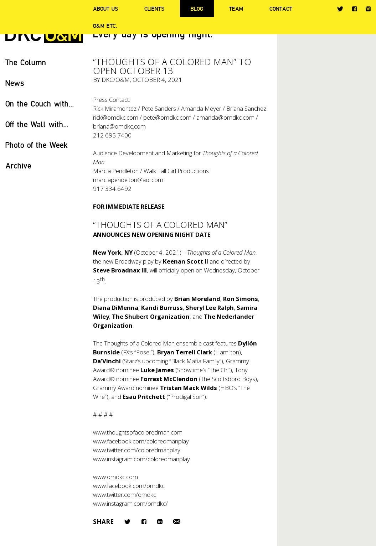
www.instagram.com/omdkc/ (130, 503)
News (14, 83)
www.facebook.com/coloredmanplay (141, 441)
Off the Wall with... (37, 124)
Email (176, 521)
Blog (197, 8)
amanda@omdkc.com (225, 117)
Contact (280, 8)
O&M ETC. (105, 25)
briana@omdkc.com (119, 126)
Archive (18, 165)
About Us (105, 8)
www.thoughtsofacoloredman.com (137, 432)
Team (236, 8)
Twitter (340, 8)
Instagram (368, 8)
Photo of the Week (36, 145)
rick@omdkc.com (115, 117)
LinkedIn (160, 521)
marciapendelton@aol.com (128, 180)
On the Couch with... (39, 103)
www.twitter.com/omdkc (124, 494)
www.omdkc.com (115, 477)
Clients (154, 8)
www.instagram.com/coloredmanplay (141, 459)
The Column (25, 62)
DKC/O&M (116, 80)
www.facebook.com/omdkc (129, 486)
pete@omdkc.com (167, 117)
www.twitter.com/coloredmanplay (136, 450)
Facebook (354, 8)
